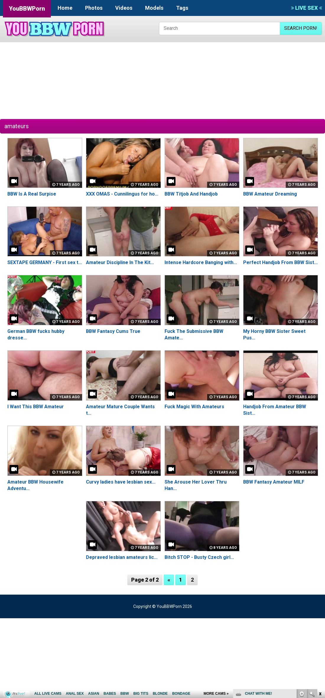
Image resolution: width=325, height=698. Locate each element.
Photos (94, 8)
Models (154, 8)
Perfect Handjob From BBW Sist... (280, 262)
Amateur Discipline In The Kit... (120, 262)
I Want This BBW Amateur (35, 406)
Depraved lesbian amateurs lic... (121, 557)
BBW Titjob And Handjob (191, 194)
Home (65, 8)
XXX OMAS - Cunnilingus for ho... (122, 194)
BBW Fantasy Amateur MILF (273, 482)
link (320, 605)
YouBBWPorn (27, 8)
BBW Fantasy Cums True (113, 331)
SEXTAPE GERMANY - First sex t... (44, 262)
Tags (182, 8)
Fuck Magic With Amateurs (194, 406)
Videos (123, 8)
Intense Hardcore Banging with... (201, 262)
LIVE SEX (306, 8)
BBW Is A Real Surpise (31, 194)
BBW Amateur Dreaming (270, 194)
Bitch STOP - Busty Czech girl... (199, 557)
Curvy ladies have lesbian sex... (120, 482)
